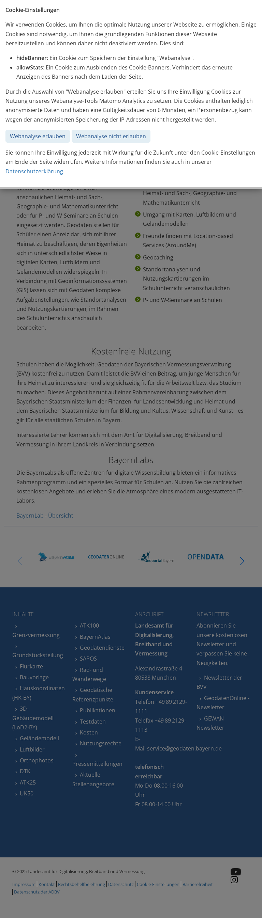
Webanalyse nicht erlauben (111, 136)
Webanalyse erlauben (38, 136)
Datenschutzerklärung (34, 171)
